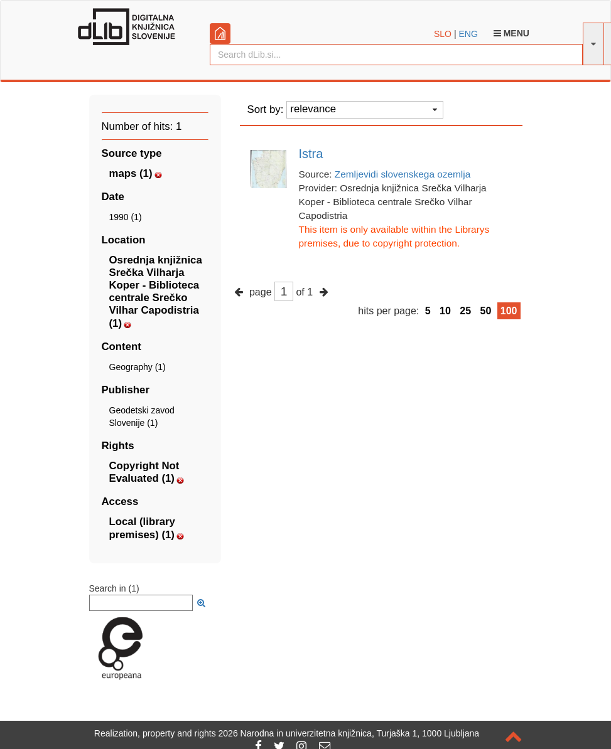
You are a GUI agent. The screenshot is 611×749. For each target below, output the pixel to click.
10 (445, 310)
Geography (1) (137, 367)
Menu (511, 33)
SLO (442, 34)
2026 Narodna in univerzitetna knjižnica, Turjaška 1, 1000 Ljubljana (349, 733)
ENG (467, 34)
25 (465, 310)
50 (486, 310)
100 (508, 310)
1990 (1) (125, 217)
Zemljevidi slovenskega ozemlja (402, 174)
